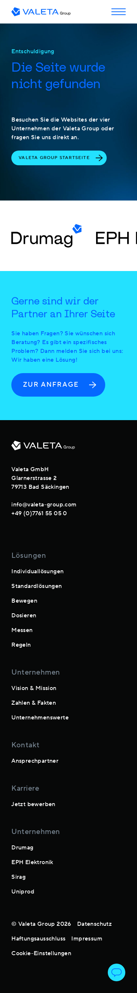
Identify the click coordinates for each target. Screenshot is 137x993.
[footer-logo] (43, 448)
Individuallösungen (37, 571)
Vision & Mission (33, 688)
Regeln (21, 645)
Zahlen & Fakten (33, 703)
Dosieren (23, 615)
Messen (22, 630)
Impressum (86, 938)
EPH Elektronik (32, 862)
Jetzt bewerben (33, 804)
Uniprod (22, 891)
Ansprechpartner (34, 761)
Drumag (22, 847)
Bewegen (24, 600)
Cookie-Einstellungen (41, 953)
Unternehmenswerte (40, 717)
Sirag (18, 877)
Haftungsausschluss (38, 938)
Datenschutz (94, 924)
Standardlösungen (36, 586)
